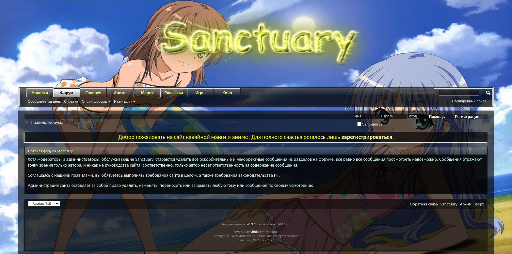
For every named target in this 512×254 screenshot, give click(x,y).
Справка (71, 101)
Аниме (120, 93)
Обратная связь (424, 204)
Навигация (123, 101)
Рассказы (174, 93)
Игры (200, 93)
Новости (40, 93)
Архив (465, 204)
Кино (227, 93)
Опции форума (94, 101)
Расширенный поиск (469, 101)
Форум (66, 93)
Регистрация (467, 116)
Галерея (93, 93)
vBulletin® (257, 232)
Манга (147, 93)
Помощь (437, 116)
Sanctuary (448, 204)
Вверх (478, 204)
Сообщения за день (44, 101)
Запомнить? (370, 124)
